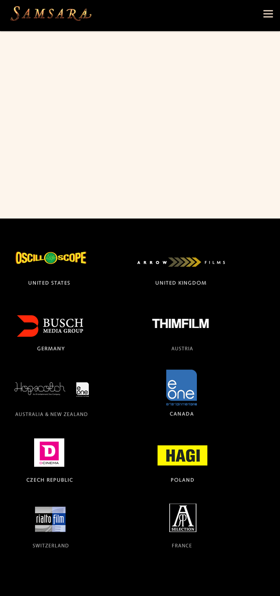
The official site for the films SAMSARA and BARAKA (50, 15)
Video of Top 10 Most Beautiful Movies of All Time (140, 130)
